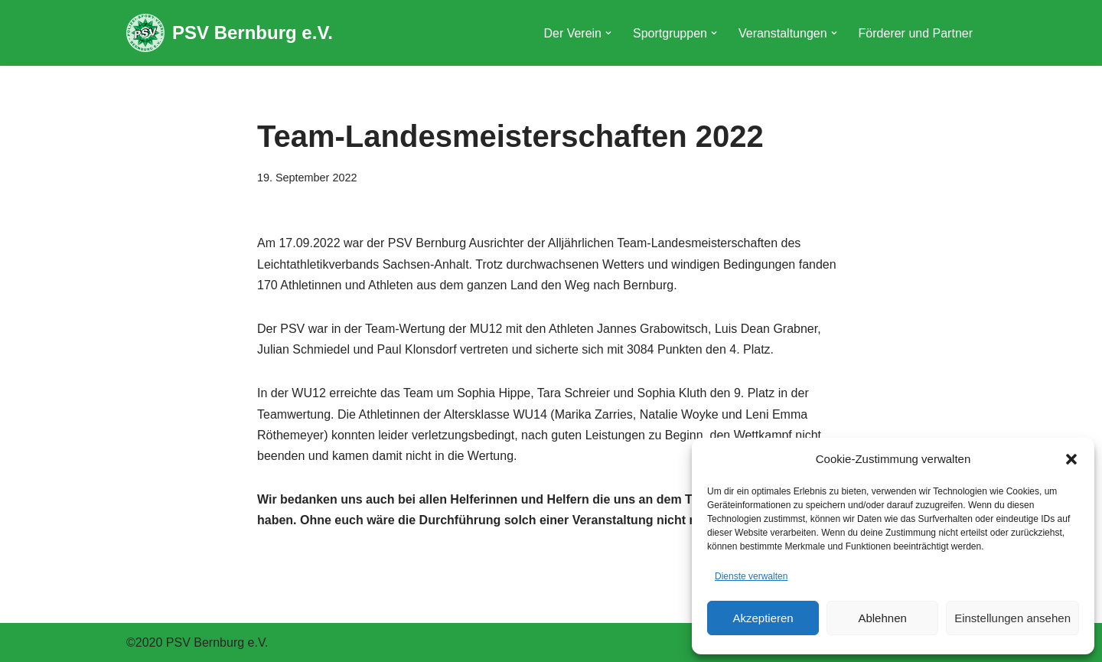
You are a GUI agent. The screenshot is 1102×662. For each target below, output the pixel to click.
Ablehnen (882, 617)
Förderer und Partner (916, 33)
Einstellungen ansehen (1012, 617)
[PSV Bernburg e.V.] (229, 33)
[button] (1071, 459)
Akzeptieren (762, 617)
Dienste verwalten (751, 576)
